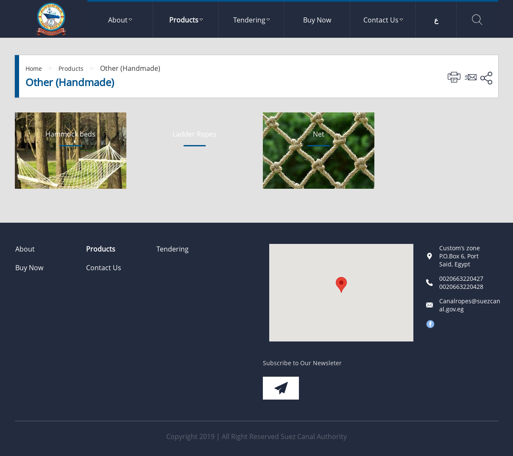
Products (71, 68)
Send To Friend (472, 77)
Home (33, 68)
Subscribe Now (281, 388)
